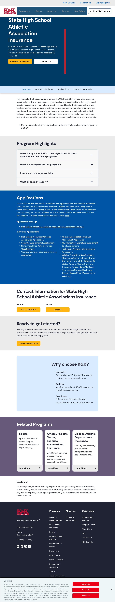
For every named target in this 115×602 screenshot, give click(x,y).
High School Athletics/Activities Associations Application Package (52, 226)
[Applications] (63, 89)
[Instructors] (54, 551)
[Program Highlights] (44, 89)
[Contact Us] (85, 2)
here (67, 215)
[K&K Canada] (69, 2)
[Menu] (18, 546)
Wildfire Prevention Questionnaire (78, 255)
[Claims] (38, 11)
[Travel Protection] (56, 576)
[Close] (111, 589)
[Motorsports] (54, 555)
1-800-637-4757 (25, 527)
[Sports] (52, 571)
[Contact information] (83, 89)
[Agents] (65, 11)
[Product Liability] (56, 560)
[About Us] (51, 11)
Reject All (85, 590)
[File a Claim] (87, 529)
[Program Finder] (88, 524)
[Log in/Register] (102, 2)
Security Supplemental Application (37, 243)
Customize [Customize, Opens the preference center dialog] (86, 584)
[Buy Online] (79, 11)
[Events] (52, 532)
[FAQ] (83, 533)
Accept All (85, 596)
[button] (57, 155)
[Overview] (26, 89)
